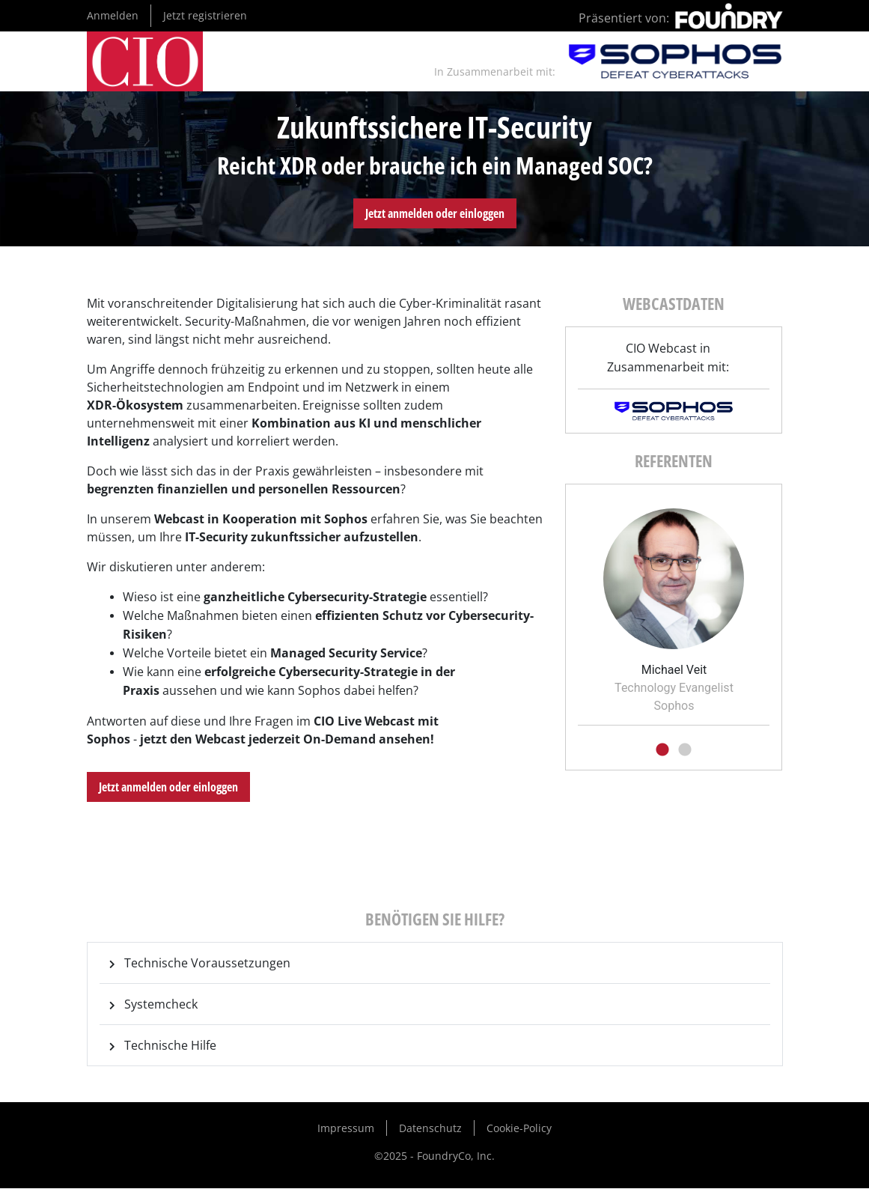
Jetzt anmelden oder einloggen (434, 213)
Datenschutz (430, 1128)
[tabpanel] (673, 605)
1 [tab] (662, 750)
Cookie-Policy (519, 1128)
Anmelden (112, 15)
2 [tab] (684, 750)
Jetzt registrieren (205, 15)
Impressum (345, 1128)
